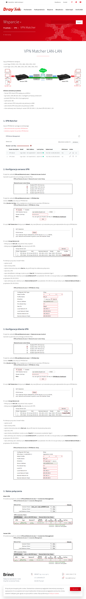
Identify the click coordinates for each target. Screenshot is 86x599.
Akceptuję (75, 589)
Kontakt (65, 2)
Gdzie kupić (69, 10)
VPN (16, 28)
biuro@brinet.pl (68, 578)
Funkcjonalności (39, 10)
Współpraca (58, 2)
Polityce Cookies (54, 593)
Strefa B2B (79, 10)
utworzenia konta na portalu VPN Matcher (16, 128)
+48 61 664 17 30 (69, 574)
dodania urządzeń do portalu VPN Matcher (16, 131)
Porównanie (28, 10)
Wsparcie (50, 10)
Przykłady (7, 28)
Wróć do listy (7, 34)
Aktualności (59, 10)
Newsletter (14, 2)
